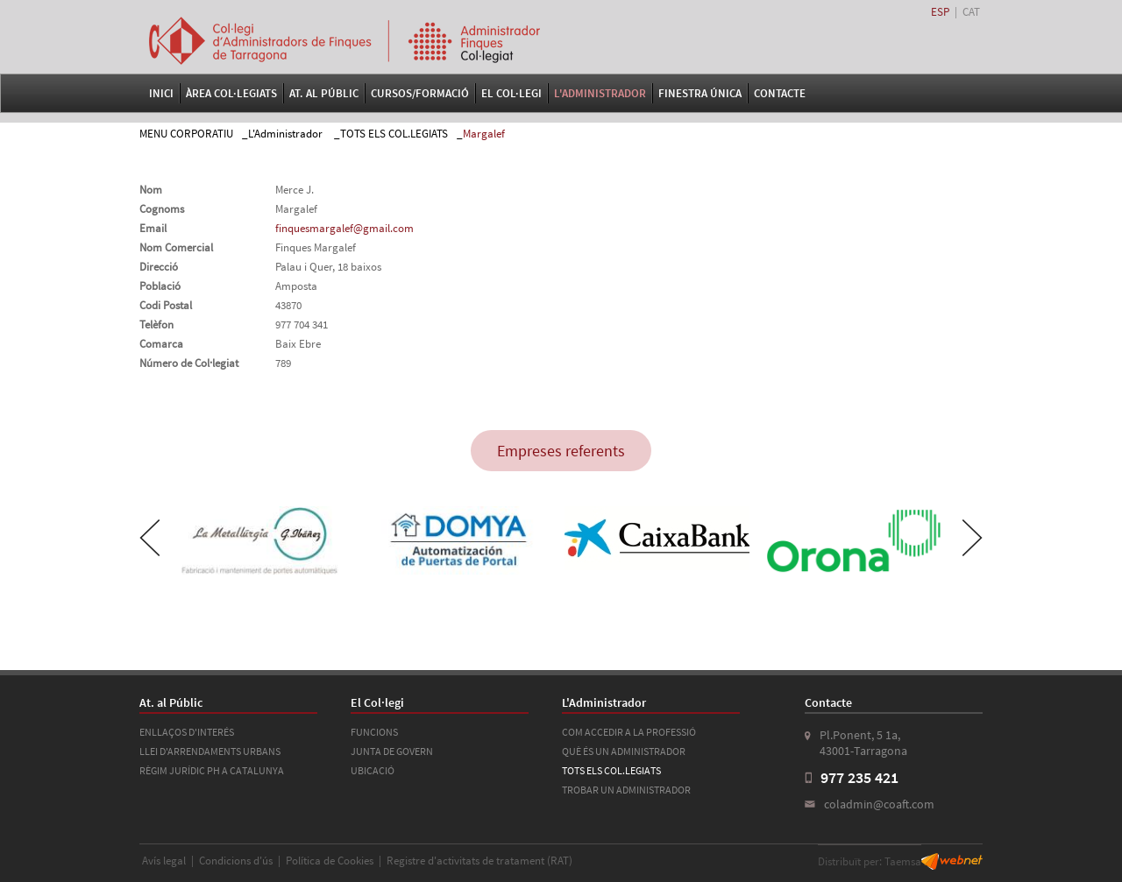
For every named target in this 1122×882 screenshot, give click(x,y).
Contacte (780, 93)
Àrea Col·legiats (231, 93)
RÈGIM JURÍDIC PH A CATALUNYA (211, 770)
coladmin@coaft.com (879, 804)
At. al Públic (324, 93)
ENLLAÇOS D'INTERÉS (186, 731)
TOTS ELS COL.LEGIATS (394, 133)
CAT (971, 11)
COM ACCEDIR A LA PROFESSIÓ (629, 731)
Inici (161, 93)
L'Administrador (600, 93)
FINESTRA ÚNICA (700, 93)
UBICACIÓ (372, 770)
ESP (940, 11)
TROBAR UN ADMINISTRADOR (626, 789)
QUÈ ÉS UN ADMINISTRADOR (623, 751)
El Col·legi (511, 93)
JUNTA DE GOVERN (392, 751)
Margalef (484, 133)
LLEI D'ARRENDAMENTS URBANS (209, 751)
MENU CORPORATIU (186, 133)
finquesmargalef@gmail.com (344, 228)
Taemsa (902, 861)
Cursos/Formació (420, 93)
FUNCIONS (374, 731)
